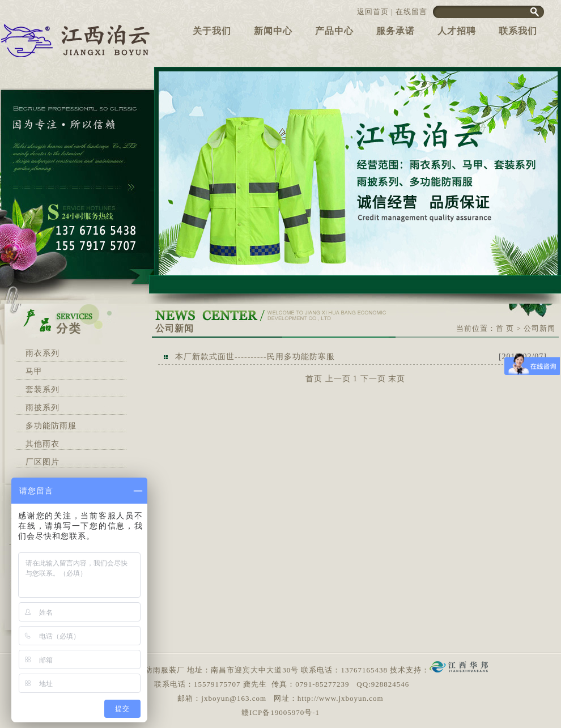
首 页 (505, 328)
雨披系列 (43, 407)
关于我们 (212, 31)
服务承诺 (395, 31)
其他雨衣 (43, 444)
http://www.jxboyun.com (341, 698)
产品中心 (334, 31)
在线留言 (411, 11)
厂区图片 (43, 462)
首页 (313, 378)
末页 (396, 378)
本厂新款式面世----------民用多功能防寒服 (255, 356)
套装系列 (43, 389)
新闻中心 (273, 31)
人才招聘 (456, 31)
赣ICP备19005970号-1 (280, 712)
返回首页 (373, 11)
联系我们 (518, 31)
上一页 (338, 378)
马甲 (34, 371)
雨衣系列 (43, 353)
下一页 (373, 378)
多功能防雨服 (51, 426)
